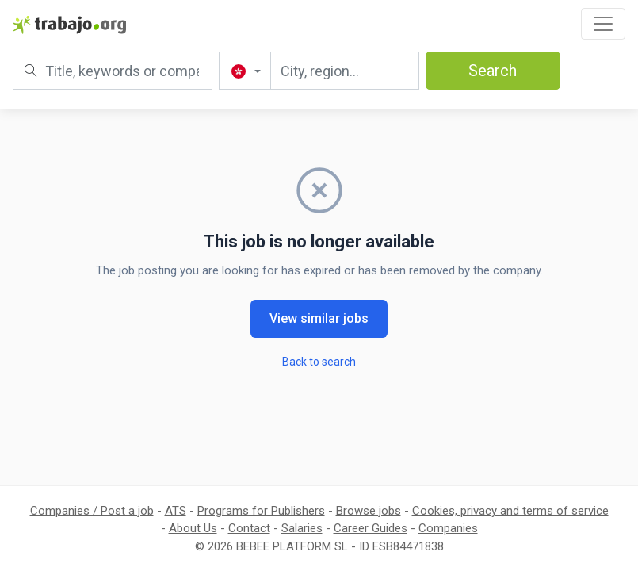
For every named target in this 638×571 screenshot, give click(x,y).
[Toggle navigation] (603, 24)
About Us (193, 528)
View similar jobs (319, 318)
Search (492, 70)
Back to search (319, 361)
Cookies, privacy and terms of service (510, 511)
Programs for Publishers (261, 511)
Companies (448, 528)
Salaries (302, 528)
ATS (175, 511)
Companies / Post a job (92, 511)
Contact (249, 528)
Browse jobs (368, 511)
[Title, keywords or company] (112, 71)
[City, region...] (344, 71)
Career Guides (370, 528)
